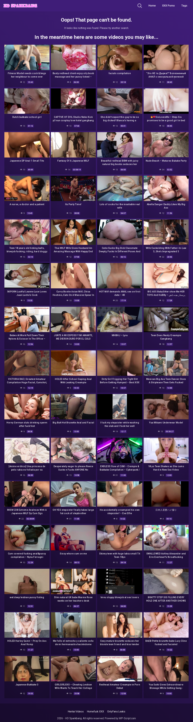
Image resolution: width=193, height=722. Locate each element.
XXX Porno (168, 5)
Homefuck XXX (95, 711)
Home (152, 5)
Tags (184, 5)
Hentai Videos (76, 711)
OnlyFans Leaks (116, 711)
